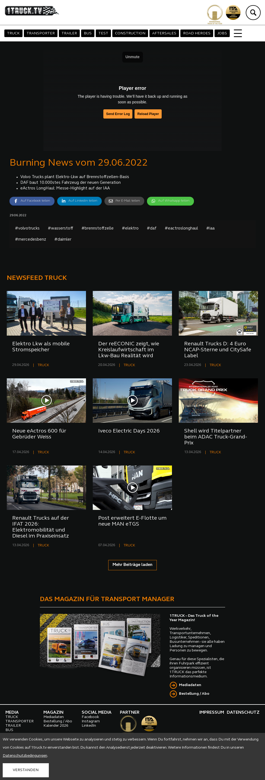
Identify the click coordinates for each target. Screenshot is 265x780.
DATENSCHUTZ (243, 712)
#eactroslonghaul (181, 229)
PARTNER (129, 712)
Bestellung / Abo (194, 694)
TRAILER (69, 33)
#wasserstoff (60, 229)
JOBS (222, 33)
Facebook (90, 717)
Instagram (91, 721)
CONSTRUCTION (130, 33)
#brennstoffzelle (97, 229)
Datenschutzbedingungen (25, 756)
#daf (152, 229)
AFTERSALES (164, 33)
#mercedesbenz (30, 240)
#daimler (62, 240)
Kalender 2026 (55, 726)
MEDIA (12, 712)
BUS (88, 33)
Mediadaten (190, 685)
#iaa (210, 229)
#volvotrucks (27, 229)
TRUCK (13, 33)
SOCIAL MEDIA (96, 712)
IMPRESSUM (211, 712)
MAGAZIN (53, 712)
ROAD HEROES (196, 33)
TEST (103, 33)
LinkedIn (89, 726)
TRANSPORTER (41, 33)
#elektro (130, 229)
